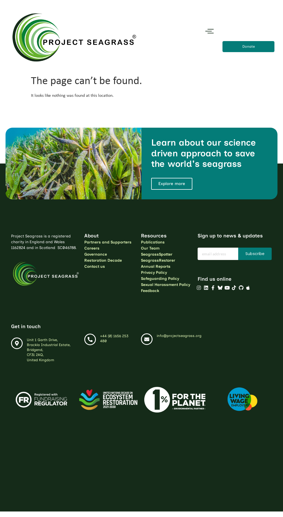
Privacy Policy (154, 272)
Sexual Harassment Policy (165, 284)
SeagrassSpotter (156, 254)
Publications (153, 242)
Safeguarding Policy (160, 278)
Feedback (150, 290)
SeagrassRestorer (158, 260)
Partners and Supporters (108, 242)
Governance (95, 254)
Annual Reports (156, 266)
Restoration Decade (103, 260)
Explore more (171, 183)
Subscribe (254, 253)
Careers (91, 248)
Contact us (94, 266)
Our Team (150, 248)
